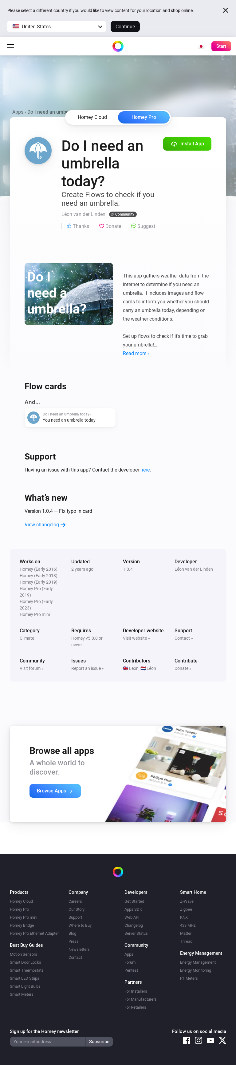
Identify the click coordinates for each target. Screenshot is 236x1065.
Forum (130, 962)
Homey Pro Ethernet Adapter (34, 933)
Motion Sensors (23, 954)
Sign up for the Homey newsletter (44, 1031)
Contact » (184, 638)
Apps (17, 112)
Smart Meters (21, 994)
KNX (184, 917)
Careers (75, 901)
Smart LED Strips (24, 978)
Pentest (131, 970)
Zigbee (186, 909)
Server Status (136, 933)
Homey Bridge (22, 925)
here (145, 470)
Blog (72, 933)
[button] (56, 26)
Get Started (134, 901)
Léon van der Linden (194, 569)
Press (74, 941)
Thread (186, 941)
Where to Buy (80, 925)
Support (75, 917)
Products (19, 892)
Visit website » (136, 638)
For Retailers (135, 1007)
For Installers (135, 991)
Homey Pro (144, 117)
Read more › (136, 353)
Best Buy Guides (26, 945)
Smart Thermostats (27, 970)
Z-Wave (187, 901)
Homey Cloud (21, 901)
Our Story (77, 909)
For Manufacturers (140, 999)
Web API (132, 917)
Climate (27, 638)
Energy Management (198, 962)
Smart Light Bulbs (25, 986)
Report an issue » (87, 668)
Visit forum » (32, 668)
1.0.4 (128, 569)
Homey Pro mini (23, 917)
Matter (185, 933)
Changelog (133, 925)
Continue (125, 27)
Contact (75, 957)
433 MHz (187, 925)
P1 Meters (189, 978)
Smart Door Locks (25, 962)
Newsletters (79, 949)
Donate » (183, 668)
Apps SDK (133, 909)
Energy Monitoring (195, 970)
